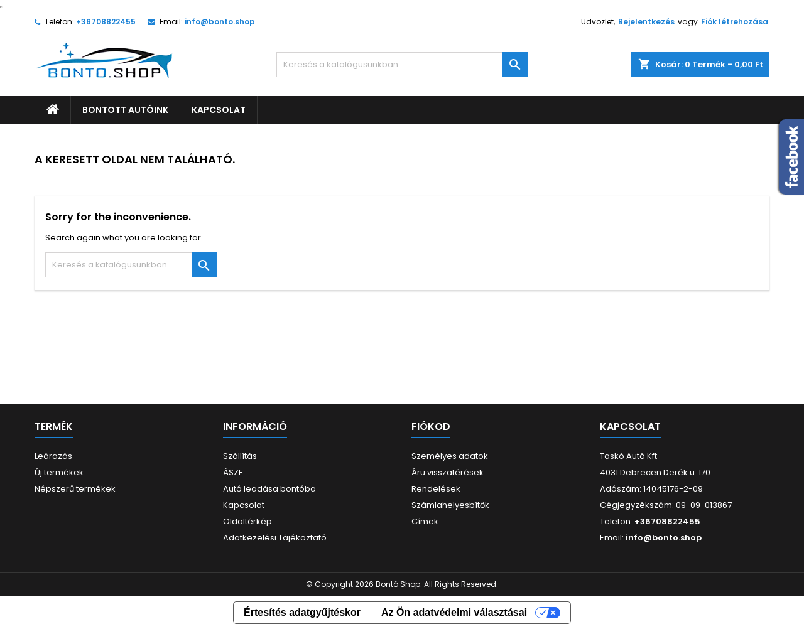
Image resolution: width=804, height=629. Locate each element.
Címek (424, 521)
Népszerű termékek (75, 489)
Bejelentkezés (646, 21)
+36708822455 (106, 21)
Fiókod (430, 426)
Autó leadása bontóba (269, 489)
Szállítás (240, 456)
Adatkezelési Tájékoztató (275, 538)
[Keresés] (402, 64)
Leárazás (53, 456)
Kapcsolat (219, 110)
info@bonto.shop (220, 21)
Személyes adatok (449, 456)
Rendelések (435, 489)
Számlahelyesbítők (450, 505)
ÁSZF (232, 472)
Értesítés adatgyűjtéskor (302, 612)
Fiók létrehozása (734, 21)
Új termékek (59, 472)
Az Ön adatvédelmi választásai (454, 612)
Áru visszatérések (447, 472)
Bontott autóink (125, 110)
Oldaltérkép (247, 521)
